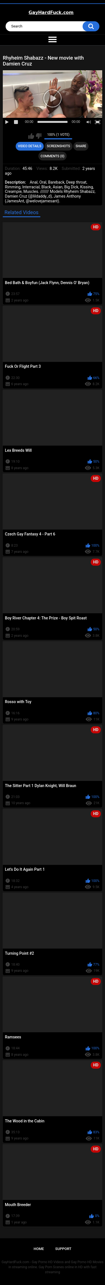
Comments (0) (52, 156)
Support (63, 1249)
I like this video (31, 136)
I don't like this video (38, 136)
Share (81, 146)
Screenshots (58, 146)
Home (39, 1249)
